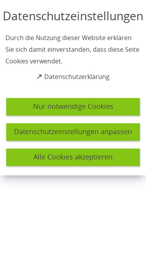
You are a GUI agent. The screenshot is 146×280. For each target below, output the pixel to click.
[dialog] (73, 87)
